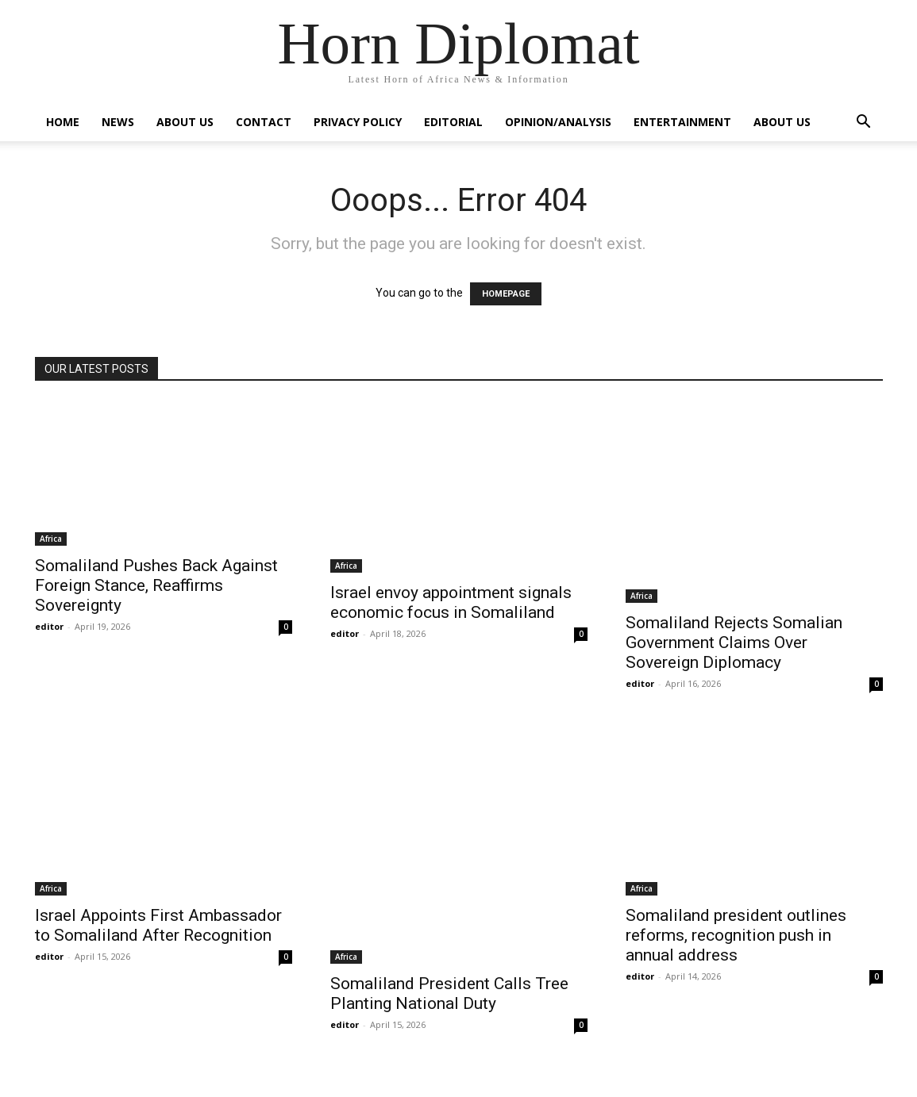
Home (62, 121)
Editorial (453, 121)
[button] (864, 123)
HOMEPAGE (506, 294)
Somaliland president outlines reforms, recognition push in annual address (736, 935)
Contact (263, 121)
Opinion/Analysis (558, 121)
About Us (185, 121)
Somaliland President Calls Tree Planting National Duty (449, 993)
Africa (51, 538)
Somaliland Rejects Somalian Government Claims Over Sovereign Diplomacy (734, 642)
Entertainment (682, 121)
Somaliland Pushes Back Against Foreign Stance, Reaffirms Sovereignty (156, 585)
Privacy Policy (358, 121)
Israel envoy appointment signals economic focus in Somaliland (451, 602)
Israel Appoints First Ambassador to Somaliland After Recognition (158, 925)
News (118, 121)
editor (49, 626)
